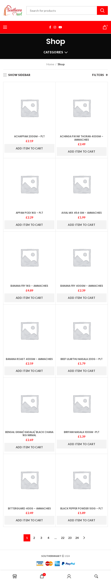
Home (50, 64)
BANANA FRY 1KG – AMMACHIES (29, 286)
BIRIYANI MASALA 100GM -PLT (81, 432)
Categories (53, 52)
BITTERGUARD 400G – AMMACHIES (29, 508)
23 (69, 538)
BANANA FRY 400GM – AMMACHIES (81, 286)
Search (102, 10)
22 (62, 538)
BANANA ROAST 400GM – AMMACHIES (29, 359)
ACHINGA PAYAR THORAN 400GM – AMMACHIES (81, 138)
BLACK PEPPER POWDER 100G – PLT (81, 508)
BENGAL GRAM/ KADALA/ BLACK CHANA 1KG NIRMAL (29, 433)
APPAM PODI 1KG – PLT (29, 213)
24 (77, 538)
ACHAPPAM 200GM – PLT (29, 136)
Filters (98, 75)
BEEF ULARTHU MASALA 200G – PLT (82, 359)
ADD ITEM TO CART (29, 148)
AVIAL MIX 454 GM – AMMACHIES (81, 213)
